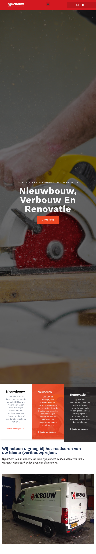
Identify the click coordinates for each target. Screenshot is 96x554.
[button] (48, 4)
